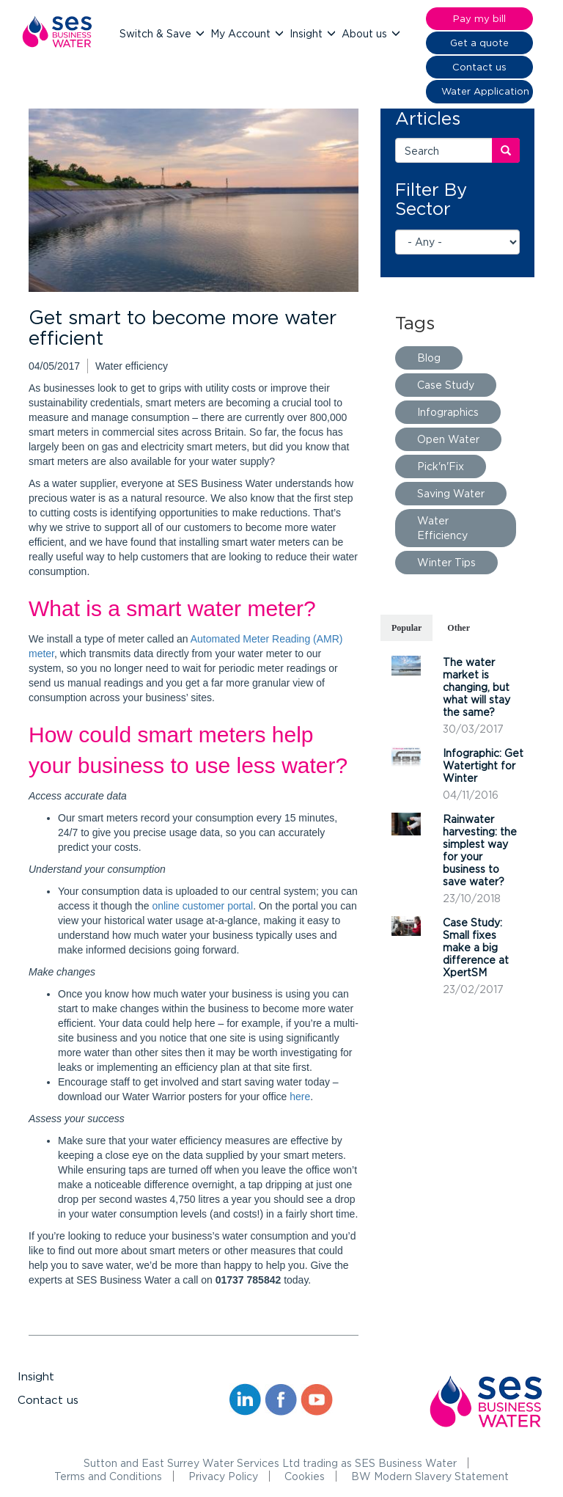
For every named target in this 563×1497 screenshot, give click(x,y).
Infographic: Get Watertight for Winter (483, 765)
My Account (241, 33)
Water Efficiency (442, 528)
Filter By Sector (431, 199)
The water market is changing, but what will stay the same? (476, 686)
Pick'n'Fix (440, 466)
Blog (429, 357)
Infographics (448, 411)
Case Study (445, 384)
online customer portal (202, 906)
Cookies (304, 1476)
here (300, 1096)
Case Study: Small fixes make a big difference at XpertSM (476, 947)
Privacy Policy (223, 1476)
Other (458, 628)
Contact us (48, 1400)
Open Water (448, 438)
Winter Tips (446, 562)
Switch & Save (156, 33)
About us (366, 33)
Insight (307, 33)
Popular (406, 628)
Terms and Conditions (108, 1476)
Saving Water (451, 493)
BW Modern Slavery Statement (430, 1476)
